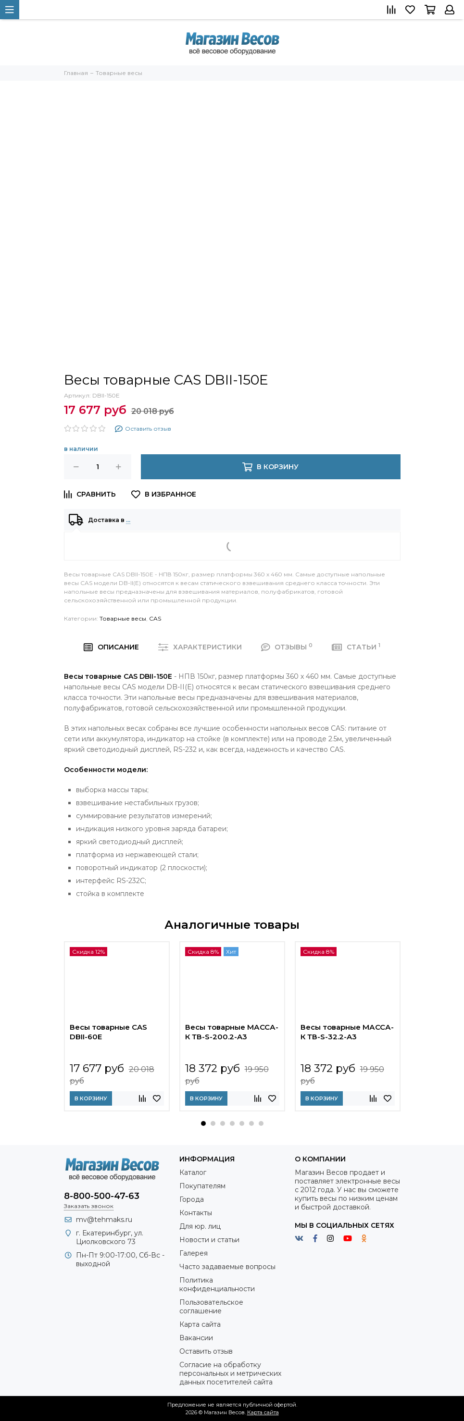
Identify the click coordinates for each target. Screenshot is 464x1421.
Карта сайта (200, 1324)
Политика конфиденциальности (217, 1284)
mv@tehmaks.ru (104, 1219)
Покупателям (202, 1186)
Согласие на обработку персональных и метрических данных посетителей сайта (230, 1373)
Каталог (192, 1172)
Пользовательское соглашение (211, 1306)
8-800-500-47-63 (101, 1196)
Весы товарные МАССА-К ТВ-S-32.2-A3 (347, 1031)
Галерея (193, 1253)
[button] (203, 1123)
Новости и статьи (209, 1239)
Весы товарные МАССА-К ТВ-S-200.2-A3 (231, 1031)
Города (191, 1199)
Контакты (195, 1213)
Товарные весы (123, 618)
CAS (155, 618)
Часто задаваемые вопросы (227, 1266)
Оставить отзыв (206, 1351)
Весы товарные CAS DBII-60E (108, 1031)
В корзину (91, 1098)
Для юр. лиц (200, 1226)
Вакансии (196, 1338)
